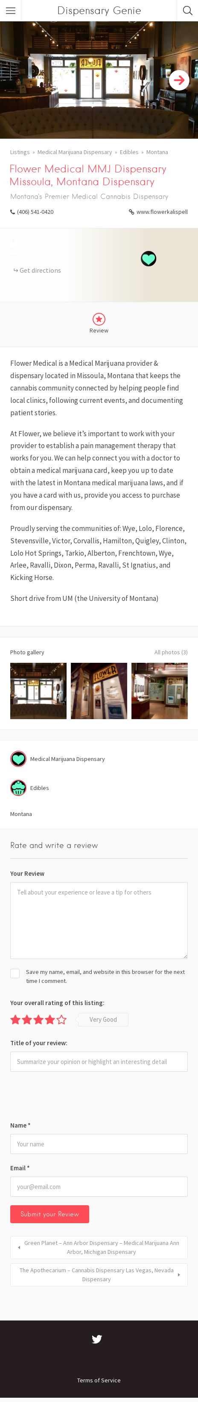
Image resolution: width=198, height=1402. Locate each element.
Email (20, 1168)
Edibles (129, 152)
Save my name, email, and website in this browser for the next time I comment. (105, 976)
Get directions (40, 270)
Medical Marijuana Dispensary (75, 152)
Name (20, 1125)
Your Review (27, 873)
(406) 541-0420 (35, 212)
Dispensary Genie (99, 10)
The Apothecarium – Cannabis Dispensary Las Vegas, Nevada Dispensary (97, 1274)
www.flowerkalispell (162, 212)
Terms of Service (99, 1380)
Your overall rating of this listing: (57, 1003)
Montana (157, 152)
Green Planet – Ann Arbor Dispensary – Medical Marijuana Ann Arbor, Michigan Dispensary (101, 1247)
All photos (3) (171, 652)
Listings (20, 152)
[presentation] (68, 1099)
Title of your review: (38, 1043)
